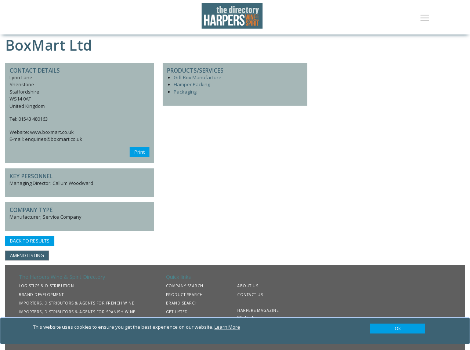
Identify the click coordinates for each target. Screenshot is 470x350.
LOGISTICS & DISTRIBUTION (46, 285)
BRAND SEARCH (182, 303)
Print (139, 152)
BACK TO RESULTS (30, 240)
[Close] (397, 329)
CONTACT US (250, 294)
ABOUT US (247, 285)
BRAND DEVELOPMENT (41, 294)
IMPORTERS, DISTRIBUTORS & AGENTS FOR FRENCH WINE (76, 303)
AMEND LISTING (27, 255)
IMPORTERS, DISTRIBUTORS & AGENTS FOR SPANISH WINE (77, 311)
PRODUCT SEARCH (184, 294)
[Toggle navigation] (425, 17)
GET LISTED (177, 311)
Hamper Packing (192, 84)
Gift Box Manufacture (197, 77)
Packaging (185, 91)
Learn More (227, 327)
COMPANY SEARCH (184, 285)
